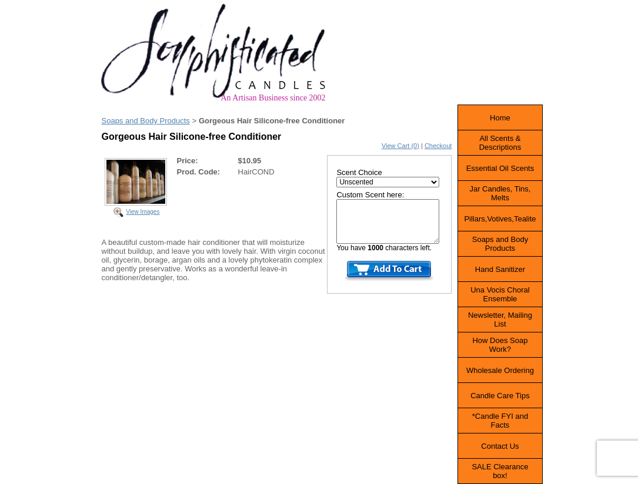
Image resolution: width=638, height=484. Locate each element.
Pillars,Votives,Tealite (500, 218)
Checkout (438, 145)
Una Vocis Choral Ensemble (499, 294)
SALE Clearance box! (500, 471)
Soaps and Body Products (146, 120)
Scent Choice (359, 172)
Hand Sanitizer (500, 269)
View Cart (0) (400, 145)
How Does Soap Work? (499, 345)
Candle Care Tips (499, 395)
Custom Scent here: (370, 194)
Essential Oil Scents (500, 168)
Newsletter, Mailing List (500, 319)
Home (500, 117)
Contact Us (500, 446)
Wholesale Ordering (500, 370)
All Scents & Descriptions (500, 143)
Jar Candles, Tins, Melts (499, 193)
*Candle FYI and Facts (500, 420)
